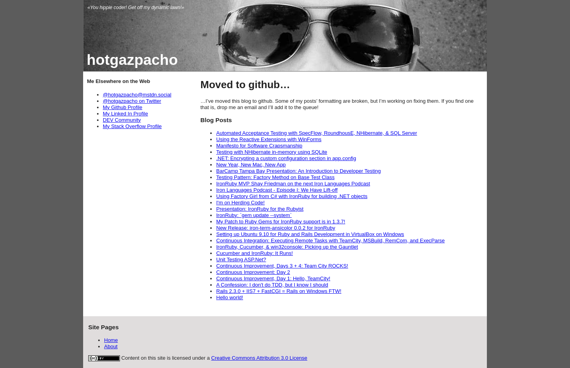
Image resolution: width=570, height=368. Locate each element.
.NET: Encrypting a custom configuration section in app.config (286, 158)
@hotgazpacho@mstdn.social (137, 95)
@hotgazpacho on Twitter (132, 101)
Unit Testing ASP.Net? (241, 259)
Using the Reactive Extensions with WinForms (268, 139)
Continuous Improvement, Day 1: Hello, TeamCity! (273, 278)
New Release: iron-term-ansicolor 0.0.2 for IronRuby (275, 228)
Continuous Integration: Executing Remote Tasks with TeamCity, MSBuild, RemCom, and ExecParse (330, 240)
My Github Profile (122, 107)
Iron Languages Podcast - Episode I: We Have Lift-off (277, 190)
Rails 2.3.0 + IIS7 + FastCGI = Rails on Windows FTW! (278, 291)
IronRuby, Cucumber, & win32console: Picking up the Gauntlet (287, 247)
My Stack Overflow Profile (132, 126)
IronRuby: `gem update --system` (254, 215)
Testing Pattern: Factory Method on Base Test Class (275, 177)
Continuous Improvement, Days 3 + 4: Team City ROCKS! (282, 266)
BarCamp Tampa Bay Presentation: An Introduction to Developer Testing (298, 171)
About (111, 346)
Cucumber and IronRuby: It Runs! (254, 253)
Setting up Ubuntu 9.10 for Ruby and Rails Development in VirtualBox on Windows (310, 234)
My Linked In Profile (125, 114)
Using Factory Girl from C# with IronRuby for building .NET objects (291, 196)
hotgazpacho (132, 59)
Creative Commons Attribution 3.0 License (259, 358)
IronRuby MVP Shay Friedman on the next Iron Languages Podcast (293, 184)
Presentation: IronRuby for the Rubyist (259, 209)
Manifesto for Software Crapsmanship (259, 146)
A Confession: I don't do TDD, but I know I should (272, 285)
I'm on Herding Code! (240, 203)
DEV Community (122, 120)
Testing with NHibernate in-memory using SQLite (271, 152)
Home (111, 340)
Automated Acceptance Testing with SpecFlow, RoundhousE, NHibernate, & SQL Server (316, 133)
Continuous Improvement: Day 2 (253, 272)
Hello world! (229, 297)
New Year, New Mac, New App (251, 165)
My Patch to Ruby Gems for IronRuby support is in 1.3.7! (280, 222)
